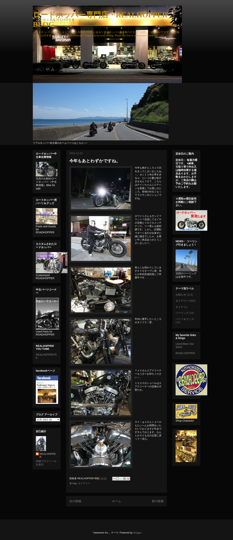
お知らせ (181, 294)
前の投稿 (158, 501)
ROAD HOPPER (185, 353)
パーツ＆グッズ (185, 319)
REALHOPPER (48, 455)
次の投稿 (75, 501)
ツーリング (182, 312)
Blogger (137, 532)
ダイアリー (84, 483)
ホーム (116, 501)
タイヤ (179, 306)
